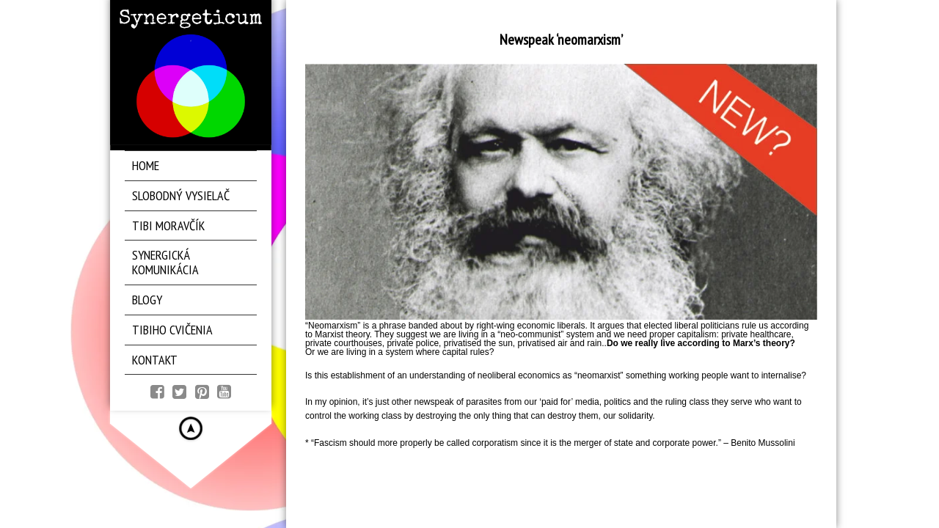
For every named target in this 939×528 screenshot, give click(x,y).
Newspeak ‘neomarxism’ (561, 39)
